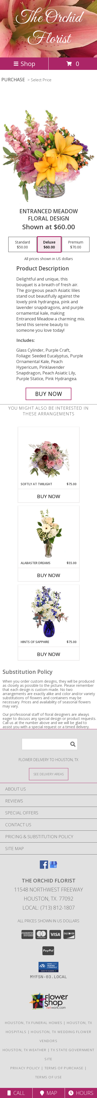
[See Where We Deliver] (48, 773)
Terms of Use (48, 1077)
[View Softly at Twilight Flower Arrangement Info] (48, 454)
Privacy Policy (25, 1068)
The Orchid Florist (48, 29)
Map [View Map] (48, 1092)
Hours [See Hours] (80, 1092)
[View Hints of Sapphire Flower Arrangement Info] (48, 612)
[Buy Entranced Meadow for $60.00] (49, 394)
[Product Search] (50, 744)
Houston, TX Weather (25, 1050)
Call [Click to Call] (16, 1092)
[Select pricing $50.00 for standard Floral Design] (22, 244)
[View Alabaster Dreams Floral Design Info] (48, 533)
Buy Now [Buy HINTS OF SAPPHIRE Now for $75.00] (48, 654)
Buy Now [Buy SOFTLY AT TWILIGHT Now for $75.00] (48, 496)
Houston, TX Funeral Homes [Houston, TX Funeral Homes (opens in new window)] (34, 1022)
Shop (24, 63)
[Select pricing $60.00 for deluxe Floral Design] (49, 244)
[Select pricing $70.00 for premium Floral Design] (75, 244)
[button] (48, 967)
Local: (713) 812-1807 (49, 907)
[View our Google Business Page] (53, 867)
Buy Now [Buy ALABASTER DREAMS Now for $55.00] (48, 575)
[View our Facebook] (44, 867)
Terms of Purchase (64, 1068)
